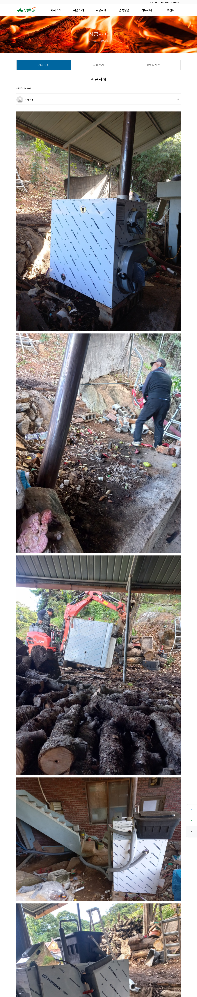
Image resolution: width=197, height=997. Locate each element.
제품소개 (78, 10)
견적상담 (124, 10)
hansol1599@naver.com (94, 985)
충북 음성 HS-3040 (35, 959)
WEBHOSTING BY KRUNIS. (51, 994)
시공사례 (101, 10)
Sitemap (175, 2)
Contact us (164, 2)
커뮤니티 (146, 10)
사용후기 (98, 65)
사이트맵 (78, 975)
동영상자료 (153, 65)
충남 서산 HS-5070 (35, 965)
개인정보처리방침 (40, 975)
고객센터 (169, 10)
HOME (93, 41)
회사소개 (55, 10)
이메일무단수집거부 (61, 975)
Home (153, 2)
